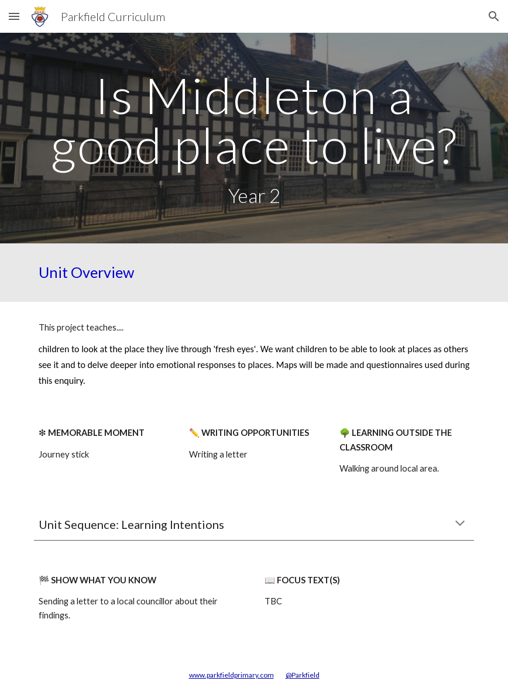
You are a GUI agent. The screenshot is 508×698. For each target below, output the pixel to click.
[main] (254, 138)
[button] (14, 16)
